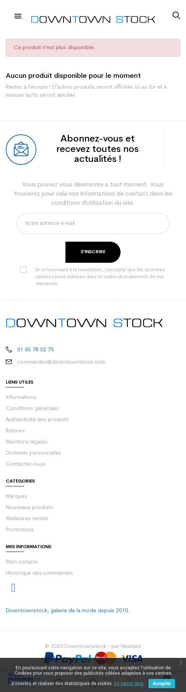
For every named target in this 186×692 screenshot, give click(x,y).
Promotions (20, 530)
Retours (15, 431)
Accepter (162, 683)
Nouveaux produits (29, 508)
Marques (16, 496)
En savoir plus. (129, 683)
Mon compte (22, 562)
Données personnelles (33, 453)
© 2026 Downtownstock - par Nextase (93, 646)
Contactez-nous (26, 464)
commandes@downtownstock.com (61, 362)
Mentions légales (26, 442)
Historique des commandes (39, 573)
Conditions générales (32, 409)
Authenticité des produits (37, 420)
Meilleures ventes (27, 519)
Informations (21, 397)
